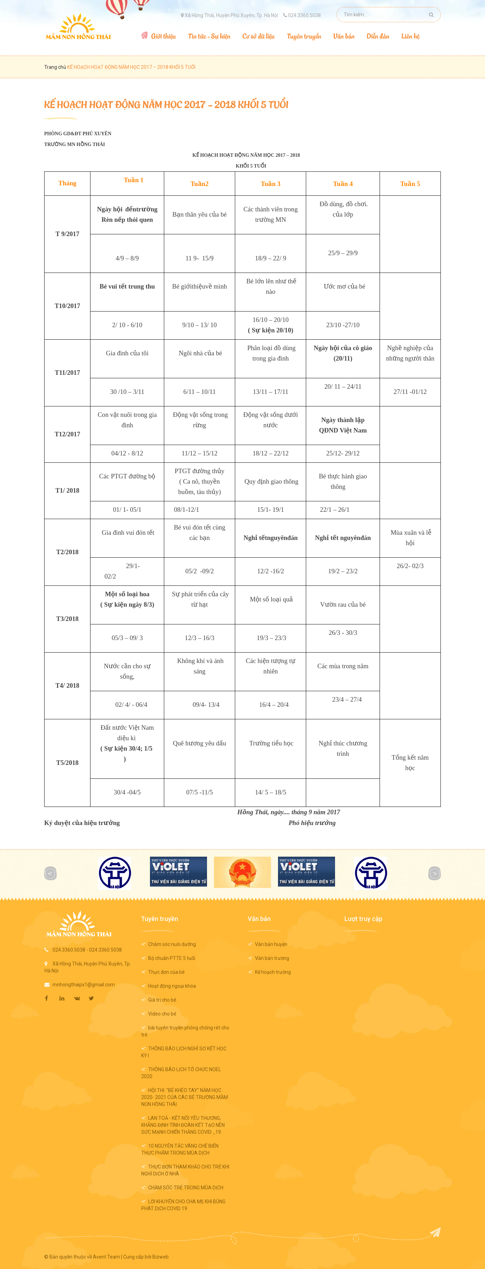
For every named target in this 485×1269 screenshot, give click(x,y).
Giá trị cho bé (162, 1000)
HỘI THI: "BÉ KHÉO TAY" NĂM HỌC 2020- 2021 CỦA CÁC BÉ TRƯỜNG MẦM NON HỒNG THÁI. (184, 1097)
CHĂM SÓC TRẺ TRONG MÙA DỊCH (185, 1187)
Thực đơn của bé (166, 972)
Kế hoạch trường (273, 972)
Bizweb (160, 1257)
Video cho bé (162, 1014)
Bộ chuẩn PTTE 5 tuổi (171, 958)
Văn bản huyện (271, 944)
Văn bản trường (272, 958)
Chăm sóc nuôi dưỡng (172, 944)
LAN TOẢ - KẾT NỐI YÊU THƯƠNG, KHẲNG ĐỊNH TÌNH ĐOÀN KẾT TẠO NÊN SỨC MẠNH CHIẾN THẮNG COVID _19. (183, 1125)
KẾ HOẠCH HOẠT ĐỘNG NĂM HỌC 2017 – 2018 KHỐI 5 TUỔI (166, 104)
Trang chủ (55, 67)
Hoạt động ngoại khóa (172, 986)
